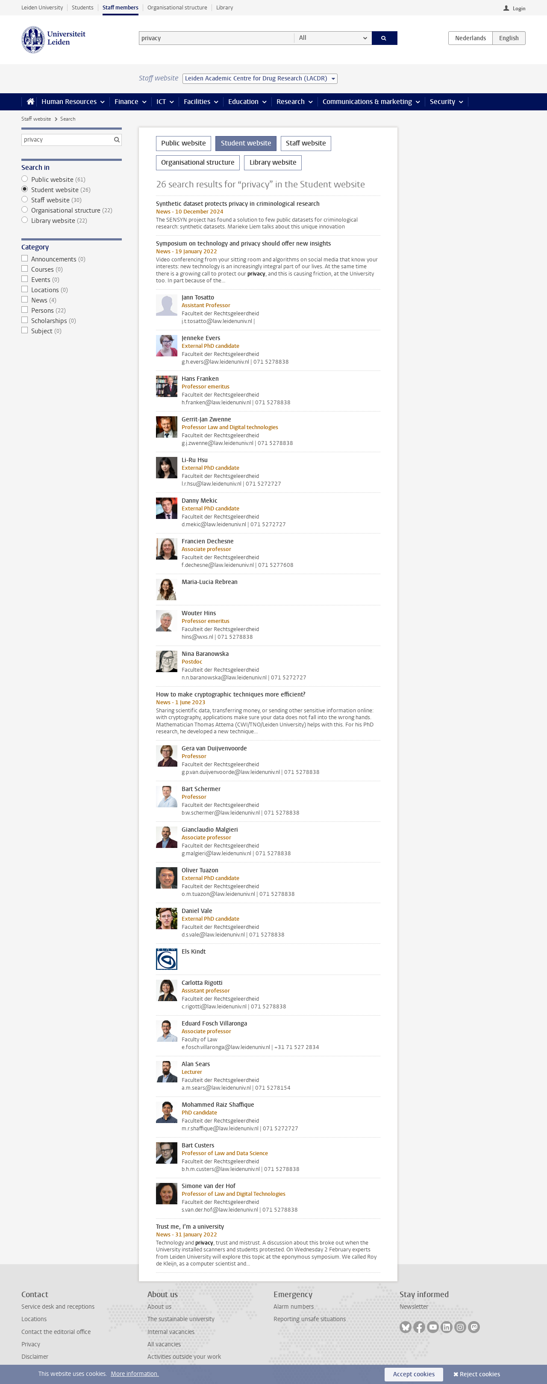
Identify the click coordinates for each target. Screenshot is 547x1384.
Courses (71, 269)
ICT (161, 101)
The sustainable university (181, 1319)
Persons (71, 310)
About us (159, 1307)
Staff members (120, 7)
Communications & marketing (367, 101)
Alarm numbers (294, 1307)
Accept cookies (414, 1374)
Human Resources (69, 101)
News (71, 300)
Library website (71, 220)
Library (224, 7)
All (302, 38)
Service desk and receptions (57, 1307)
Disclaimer (34, 1357)
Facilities (197, 101)
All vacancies (164, 1344)
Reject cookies (480, 1374)
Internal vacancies (170, 1332)
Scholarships (71, 321)
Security (442, 101)
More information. (135, 1374)
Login (519, 8)
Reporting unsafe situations (310, 1319)
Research (290, 101)
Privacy (30, 1344)
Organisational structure (177, 7)
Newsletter (414, 1307)
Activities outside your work (184, 1357)
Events (71, 280)
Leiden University (42, 7)
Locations (71, 290)
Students (83, 7)
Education (243, 101)
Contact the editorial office (56, 1332)
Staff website (36, 119)
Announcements (71, 259)
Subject (71, 331)
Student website (71, 190)
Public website (71, 179)
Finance (126, 101)
